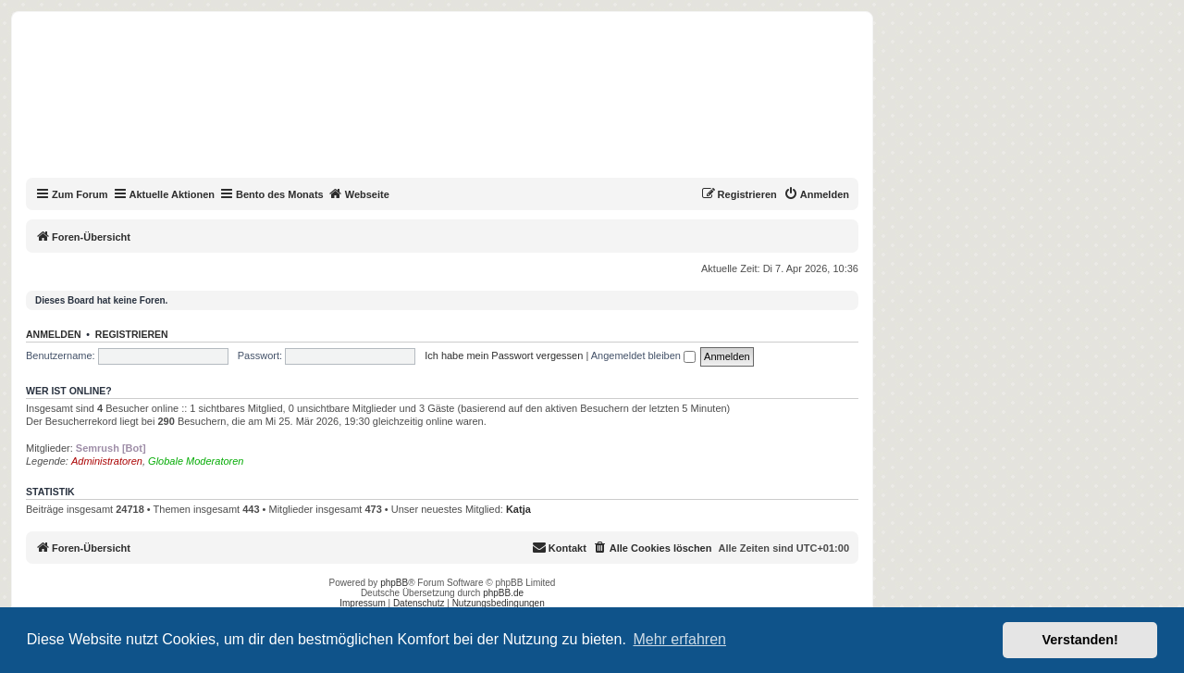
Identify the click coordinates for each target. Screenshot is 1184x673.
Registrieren (131, 334)
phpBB (394, 583)
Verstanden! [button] (1080, 639)
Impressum (362, 603)
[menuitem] (816, 194)
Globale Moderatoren (195, 461)
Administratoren (106, 461)
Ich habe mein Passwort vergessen (504, 355)
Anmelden (53, 334)
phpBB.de (503, 593)
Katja (518, 509)
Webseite (358, 193)
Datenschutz (419, 603)
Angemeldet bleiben (643, 355)
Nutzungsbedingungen (498, 603)
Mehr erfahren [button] (679, 639)
